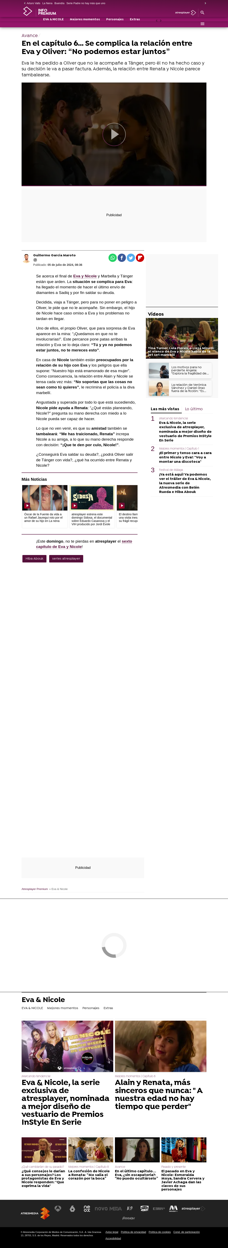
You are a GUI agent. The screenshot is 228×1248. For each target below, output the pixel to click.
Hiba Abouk (34, 559)
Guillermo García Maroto (54, 255)
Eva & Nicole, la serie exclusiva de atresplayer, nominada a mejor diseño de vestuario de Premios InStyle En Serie (185, 431)
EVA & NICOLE (53, 24)
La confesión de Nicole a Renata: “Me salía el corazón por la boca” (89, 1175)
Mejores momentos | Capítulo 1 (179, 449)
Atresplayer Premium (35, 889)
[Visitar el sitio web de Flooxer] (128, 1218)
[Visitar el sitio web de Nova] (101, 1209)
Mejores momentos (85, 24)
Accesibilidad (113, 1238)
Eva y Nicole (85, 276)
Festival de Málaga (171, 470)
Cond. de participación (186, 1232)
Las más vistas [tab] (165, 409)
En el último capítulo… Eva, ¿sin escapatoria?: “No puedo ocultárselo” (136, 1175)
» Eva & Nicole (58, 889)
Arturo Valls (33, 3)
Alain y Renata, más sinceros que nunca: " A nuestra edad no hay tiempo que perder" (158, 1095)
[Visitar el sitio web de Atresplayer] (193, 1209)
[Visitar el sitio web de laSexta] (72, 1209)
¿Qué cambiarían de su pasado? (43, 1167)
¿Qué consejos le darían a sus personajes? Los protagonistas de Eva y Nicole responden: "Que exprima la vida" (43, 1179)
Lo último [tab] (194, 409)
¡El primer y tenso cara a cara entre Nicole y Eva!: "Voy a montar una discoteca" (185, 457)
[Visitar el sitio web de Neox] (87, 1209)
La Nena (47, 3)
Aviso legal (111, 1232)
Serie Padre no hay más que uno (85, 3)
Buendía (60, 3)
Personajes (115, 24)
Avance (120, 1167)
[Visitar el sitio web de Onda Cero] (144, 1209)
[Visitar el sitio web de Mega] (116, 1209)
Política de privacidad (133, 1232)
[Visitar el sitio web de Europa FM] (159, 1209)
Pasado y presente (173, 1167)
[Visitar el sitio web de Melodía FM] (173, 1209)
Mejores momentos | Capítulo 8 (135, 1076)
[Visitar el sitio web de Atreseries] (130, 1209)
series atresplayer (66, 559)
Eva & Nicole (43, 1001)
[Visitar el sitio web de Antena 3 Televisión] (58, 1209)
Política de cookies (160, 1232)
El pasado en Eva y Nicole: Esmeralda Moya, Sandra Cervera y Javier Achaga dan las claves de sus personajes (182, 1181)
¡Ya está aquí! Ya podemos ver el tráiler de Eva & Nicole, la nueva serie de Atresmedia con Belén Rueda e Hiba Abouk (185, 483)
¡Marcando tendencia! (173, 418)
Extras (135, 24)
